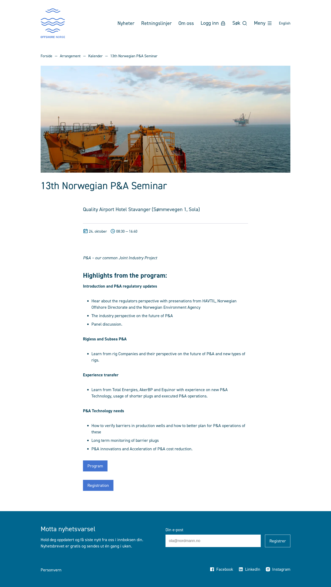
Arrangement (70, 56)
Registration (98, 485)
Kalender (95, 56)
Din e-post (174, 529)
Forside (46, 56)
